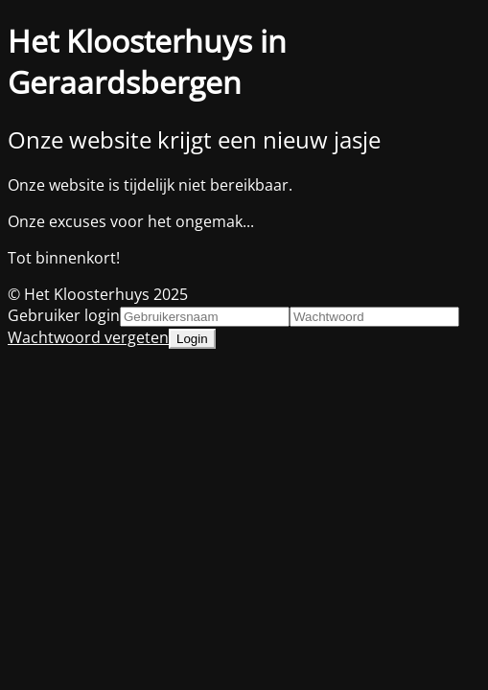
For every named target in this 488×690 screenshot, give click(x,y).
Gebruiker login (64, 315)
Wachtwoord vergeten (88, 337)
